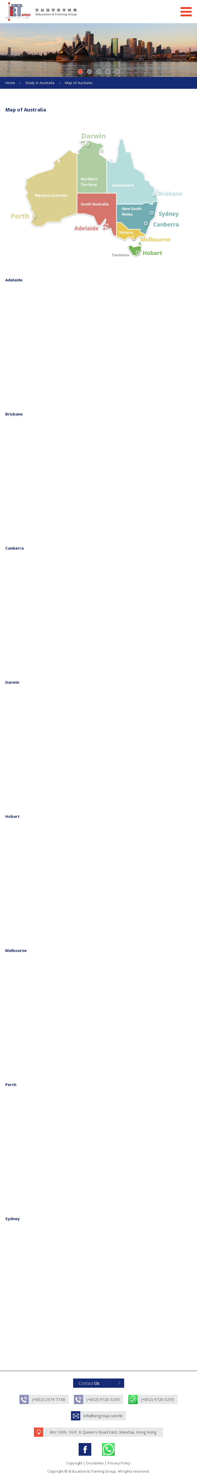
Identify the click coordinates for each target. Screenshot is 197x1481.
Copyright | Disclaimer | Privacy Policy (98, 1463)
